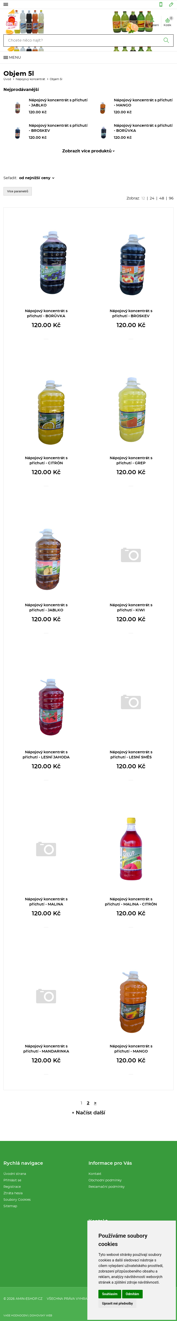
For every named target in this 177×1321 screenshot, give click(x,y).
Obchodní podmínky (105, 1180)
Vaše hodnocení (15, 1315)
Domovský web (41, 1315)
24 (152, 198)
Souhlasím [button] (110, 1294)
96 (171, 198)
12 (143, 198)
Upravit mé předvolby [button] (117, 1303)
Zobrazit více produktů (87, 151)
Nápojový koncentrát (30, 79)
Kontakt (94, 1174)
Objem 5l (56, 79)
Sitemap (10, 1206)
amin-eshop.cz (29, 1298)
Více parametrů (17, 191)
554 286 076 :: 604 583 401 (160, 4)
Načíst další (90, 1112)
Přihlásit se (12, 1180)
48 (161, 198)
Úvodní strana (14, 1174)
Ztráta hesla (13, 1193)
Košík (169, 21)
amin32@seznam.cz (171, 4)
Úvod (7, 79)
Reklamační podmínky (106, 1186)
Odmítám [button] (132, 1294)
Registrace (12, 1186)
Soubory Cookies (17, 1199)
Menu (15, 57)
